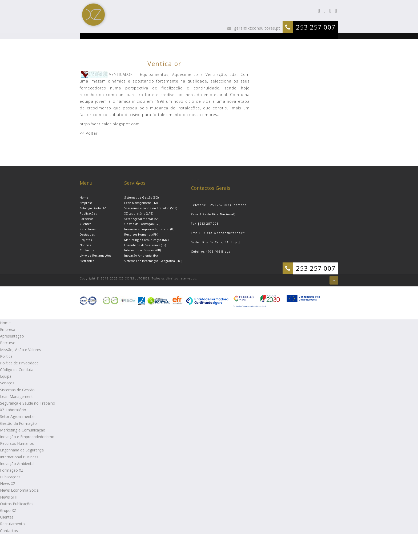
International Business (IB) (142, 250)
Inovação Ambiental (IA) (141, 255)
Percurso (7, 342)
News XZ (7, 483)
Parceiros (86, 219)
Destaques (87, 234)
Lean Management (16, 396)
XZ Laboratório (13, 409)
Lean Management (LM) (141, 203)
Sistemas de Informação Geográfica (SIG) (153, 261)
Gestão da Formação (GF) (142, 224)
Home (84, 197)
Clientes (85, 224)
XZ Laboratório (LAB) (138, 213)
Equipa (5, 376)
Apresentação (12, 336)
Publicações (88, 213)
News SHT (9, 497)
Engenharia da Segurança (22, 449)
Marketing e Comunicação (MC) (146, 240)
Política (6, 356)
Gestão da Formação (18, 423)
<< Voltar (89, 133)
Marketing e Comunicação (22, 430)
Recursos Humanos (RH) (141, 234)
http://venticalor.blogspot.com (110, 123)
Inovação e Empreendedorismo (27, 436)
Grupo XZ (8, 510)
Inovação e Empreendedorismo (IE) (149, 229)
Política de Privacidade (19, 362)
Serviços (7, 382)
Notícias (85, 245)
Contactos (87, 250)
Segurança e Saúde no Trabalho (27, 403)
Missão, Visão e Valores (20, 349)
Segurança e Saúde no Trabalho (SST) (150, 208)
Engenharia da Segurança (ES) (145, 245)
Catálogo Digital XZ (93, 208)
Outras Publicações (16, 503)
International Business (19, 456)
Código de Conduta (16, 369)
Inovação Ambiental (17, 463)
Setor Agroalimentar (17, 416)
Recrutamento (90, 229)
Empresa (86, 203)
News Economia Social (19, 490)
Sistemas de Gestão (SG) (141, 197)
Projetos (86, 240)
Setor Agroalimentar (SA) (141, 219)
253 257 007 (316, 27)
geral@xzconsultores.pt (256, 28)
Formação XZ (11, 470)
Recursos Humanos (17, 443)
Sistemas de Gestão (17, 389)
